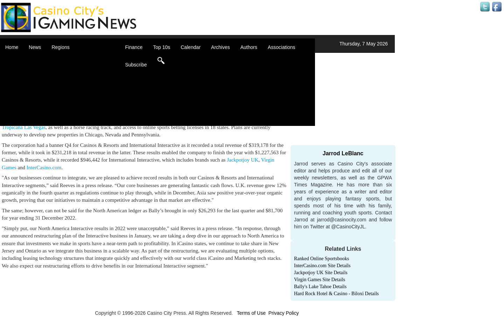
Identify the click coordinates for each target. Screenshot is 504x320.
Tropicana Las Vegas (24, 127)
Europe (68, 87)
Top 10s (161, 47)
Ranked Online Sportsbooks (321, 258)
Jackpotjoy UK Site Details (321, 272)
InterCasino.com (44, 167)
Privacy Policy (283, 313)
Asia (65, 66)
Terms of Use (251, 313)
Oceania (69, 101)
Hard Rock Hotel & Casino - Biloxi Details (336, 293)
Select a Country (78, 122)
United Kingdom (77, 108)
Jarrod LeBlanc (343, 153)
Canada (68, 73)
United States (75, 115)
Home (11, 47)
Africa (66, 59)
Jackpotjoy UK (242, 160)
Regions (60, 47)
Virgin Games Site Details (319, 279)
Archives (220, 47)
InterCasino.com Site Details (322, 265)
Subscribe (136, 64)
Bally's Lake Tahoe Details (320, 286)
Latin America (75, 94)
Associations (281, 47)
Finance (133, 47)
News (35, 47)
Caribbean (71, 80)
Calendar (191, 47)
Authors (248, 47)
